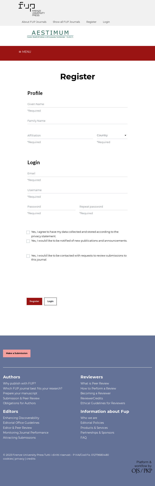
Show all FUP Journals (66, 21)
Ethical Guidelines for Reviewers (103, 403)
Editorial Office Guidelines (21, 422)
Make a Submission (16, 353)
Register (91, 21)
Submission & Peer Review (21, 398)
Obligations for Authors (19, 403)
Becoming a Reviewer (96, 393)
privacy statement (43, 236)
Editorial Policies (92, 422)
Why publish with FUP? (19, 383)
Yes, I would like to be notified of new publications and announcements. (79, 240)
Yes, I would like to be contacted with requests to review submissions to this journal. (79, 257)
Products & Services (94, 427)
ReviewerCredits (92, 398)
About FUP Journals (34, 21)
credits (30, 458)
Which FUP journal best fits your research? (32, 388)
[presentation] (57, 280)
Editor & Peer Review (17, 427)
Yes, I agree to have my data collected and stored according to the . (74, 234)
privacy (19, 458)
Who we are (89, 418)
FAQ (84, 437)
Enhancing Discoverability (21, 418)
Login (106, 21)
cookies (8, 458)
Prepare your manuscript (20, 393)
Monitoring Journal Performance (25, 432)
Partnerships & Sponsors (97, 432)
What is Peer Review (95, 383)
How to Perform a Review (98, 388)
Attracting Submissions (19, 437)
